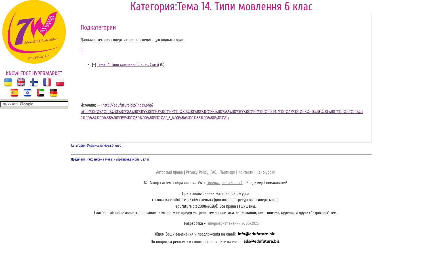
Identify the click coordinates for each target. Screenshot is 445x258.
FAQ (213, 172)
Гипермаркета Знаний (225, 182)
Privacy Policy (197, 172)
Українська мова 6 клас (104, 145)
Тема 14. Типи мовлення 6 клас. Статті (128, 64)
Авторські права (169, 172)
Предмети (78, 159)
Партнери (227, 172)
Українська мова (100, 159)
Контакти (245, 172)
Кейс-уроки (266, 172)
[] (94, 64)
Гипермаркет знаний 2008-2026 (233, 223)
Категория (78, 145)
